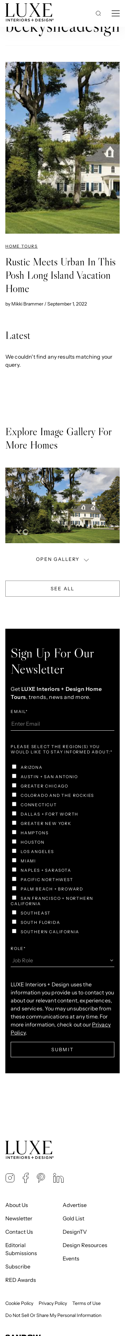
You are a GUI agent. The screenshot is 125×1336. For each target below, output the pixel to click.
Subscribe (17, 1266)
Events (71, 1258)
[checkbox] (62, 850)
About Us (16, 1205)
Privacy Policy (53, 1303)
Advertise (75, 1205)
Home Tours (21, 246)
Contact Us (19, 1231)
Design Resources (85, 1245)
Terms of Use (86, 1303)
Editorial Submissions (21, 1249)
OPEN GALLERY (63, 559)
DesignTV (75, 1231)
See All (62, 589)
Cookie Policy (19, 1303)
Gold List (73, 1218)
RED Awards (20, 1280)
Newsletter (18, 1218)
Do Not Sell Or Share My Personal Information (53, 1315)
